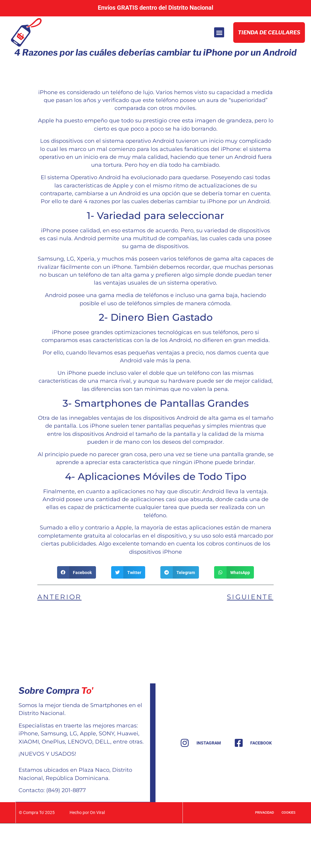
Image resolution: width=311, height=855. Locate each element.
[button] (217, 48)
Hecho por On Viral (86, 844)
